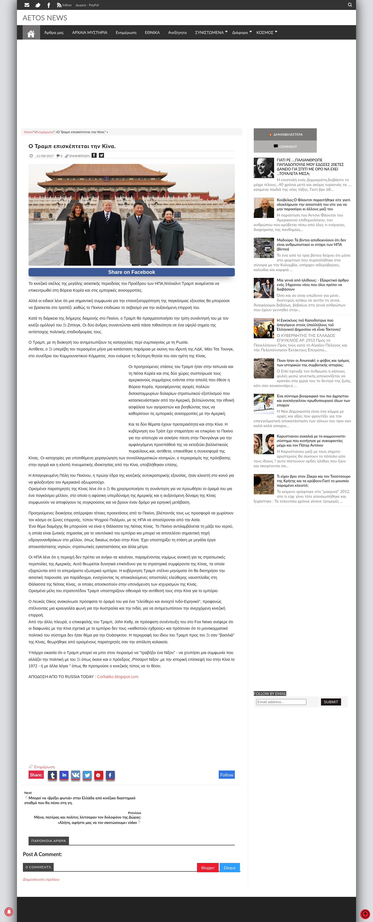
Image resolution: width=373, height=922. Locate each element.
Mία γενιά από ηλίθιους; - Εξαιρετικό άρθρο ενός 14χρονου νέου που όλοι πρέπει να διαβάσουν (313, 272)
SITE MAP (103, 917)
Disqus (230, 847)
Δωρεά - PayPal (87, 5)
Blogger (207, 847)
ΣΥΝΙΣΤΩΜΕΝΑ (209, 32)
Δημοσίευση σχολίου (41, 859)
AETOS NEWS (46, 17)
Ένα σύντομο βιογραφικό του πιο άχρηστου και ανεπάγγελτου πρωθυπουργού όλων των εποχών (313, 388)
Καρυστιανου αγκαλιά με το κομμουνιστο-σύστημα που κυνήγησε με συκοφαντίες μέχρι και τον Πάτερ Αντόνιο (311, 428)
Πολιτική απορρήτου (128, 917)
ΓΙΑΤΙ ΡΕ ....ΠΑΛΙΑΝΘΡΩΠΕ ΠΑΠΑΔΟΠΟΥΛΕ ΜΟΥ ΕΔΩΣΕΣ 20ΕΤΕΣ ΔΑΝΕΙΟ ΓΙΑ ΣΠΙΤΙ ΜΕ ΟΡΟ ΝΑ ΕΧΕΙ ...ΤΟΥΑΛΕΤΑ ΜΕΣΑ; (310, 155)
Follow (226, 774)
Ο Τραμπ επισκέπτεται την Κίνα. (74, 145)
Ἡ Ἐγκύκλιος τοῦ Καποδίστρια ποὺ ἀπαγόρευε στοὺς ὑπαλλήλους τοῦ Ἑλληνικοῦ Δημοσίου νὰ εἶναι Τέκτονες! (309, 312)
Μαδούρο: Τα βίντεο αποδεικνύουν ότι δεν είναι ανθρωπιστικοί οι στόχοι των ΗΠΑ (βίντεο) (311, 232)
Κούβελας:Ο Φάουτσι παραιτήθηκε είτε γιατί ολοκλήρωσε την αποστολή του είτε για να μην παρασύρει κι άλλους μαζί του (313, 192)
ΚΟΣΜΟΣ (265, 32)
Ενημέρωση (44, 766)
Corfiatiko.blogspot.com (117, 676)
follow (64, 5)
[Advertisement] (186, 83)
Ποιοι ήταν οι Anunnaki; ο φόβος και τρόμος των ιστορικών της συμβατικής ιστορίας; (313, 350)
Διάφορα (240, 32)
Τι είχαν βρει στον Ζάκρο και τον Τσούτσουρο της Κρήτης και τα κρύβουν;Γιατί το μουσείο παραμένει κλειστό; (314, 468)
